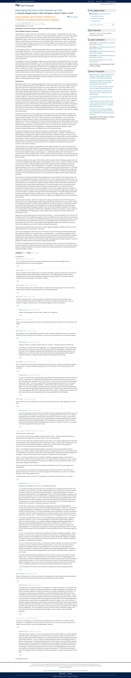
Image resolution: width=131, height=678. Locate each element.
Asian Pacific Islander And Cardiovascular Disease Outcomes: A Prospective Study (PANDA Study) (100, 92)
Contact (69, 673)
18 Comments (73, 17)
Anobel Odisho (20, 270)
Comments (18, 253)
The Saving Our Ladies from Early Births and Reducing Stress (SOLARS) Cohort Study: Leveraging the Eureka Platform (101, 82)
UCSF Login (62, 673)
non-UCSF (100, 33)
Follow (28, 253)
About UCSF (91, 1)
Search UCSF (99, 1)
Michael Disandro (26, 23)
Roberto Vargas (20, 573)
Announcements (95, 21)
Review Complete (29, 26)
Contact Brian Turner (100, 14)
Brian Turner (19, 296)
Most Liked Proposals (97, 16)
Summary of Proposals (97, 18)
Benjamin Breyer (20, 285)
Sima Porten (19, 259)
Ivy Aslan (18, 319)
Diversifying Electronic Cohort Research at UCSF (38, 10)
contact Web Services (52, 670)
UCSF (94, 33)
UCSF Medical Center (110, 1)
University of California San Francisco (24, 1)
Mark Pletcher (19, 331)
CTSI (114, 4)
